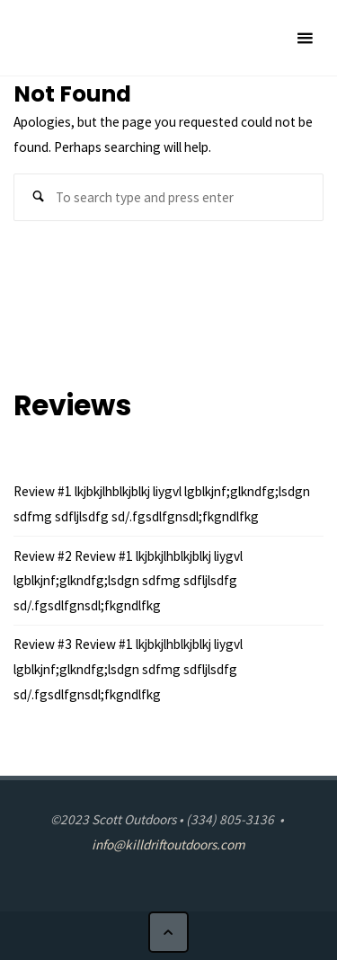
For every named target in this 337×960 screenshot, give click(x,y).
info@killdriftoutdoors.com (168, 844)
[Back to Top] (169, 932)
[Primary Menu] (304, 38)
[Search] (37, 197)
